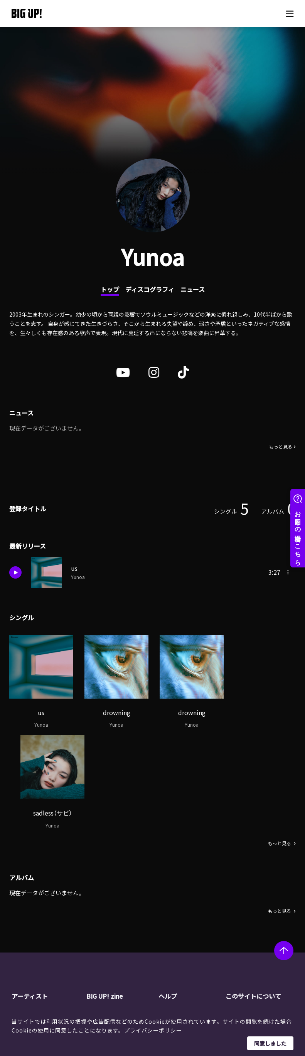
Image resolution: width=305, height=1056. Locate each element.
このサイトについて (253, 897)
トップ (110, 289)
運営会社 (250, 912)
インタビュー (116, 932)
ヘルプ (167, 897)
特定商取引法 (255, 932)
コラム (108, 922)
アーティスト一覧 (46, 912)
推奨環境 (183, 951)
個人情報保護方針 (261, 922)
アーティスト (30, 897)
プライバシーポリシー (153, 1030)
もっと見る (280, 447)
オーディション (119, 942)
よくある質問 (188, 932)
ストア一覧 (185, 922)
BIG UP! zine (104, 897)
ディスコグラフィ (149, 289)
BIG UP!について (192, 912)
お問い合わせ (188, 961)
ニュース (192, 289)
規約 (177, 942)
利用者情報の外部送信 (266, 942)
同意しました (270, 1043)
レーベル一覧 (41, 922)
